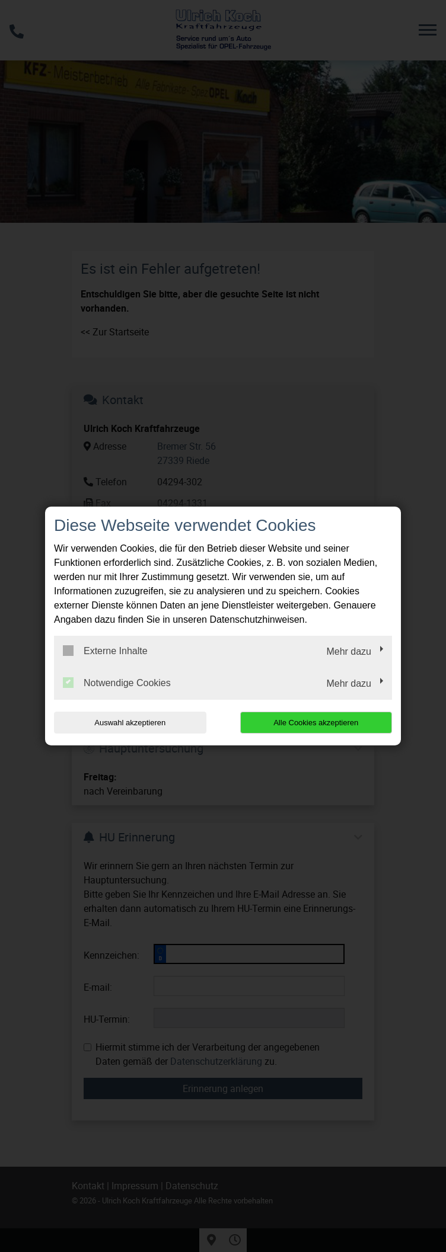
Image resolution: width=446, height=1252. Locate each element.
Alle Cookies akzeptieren (315, 722)
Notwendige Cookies (117, 682)
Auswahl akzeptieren (129, 722)
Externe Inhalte (105, 650)
